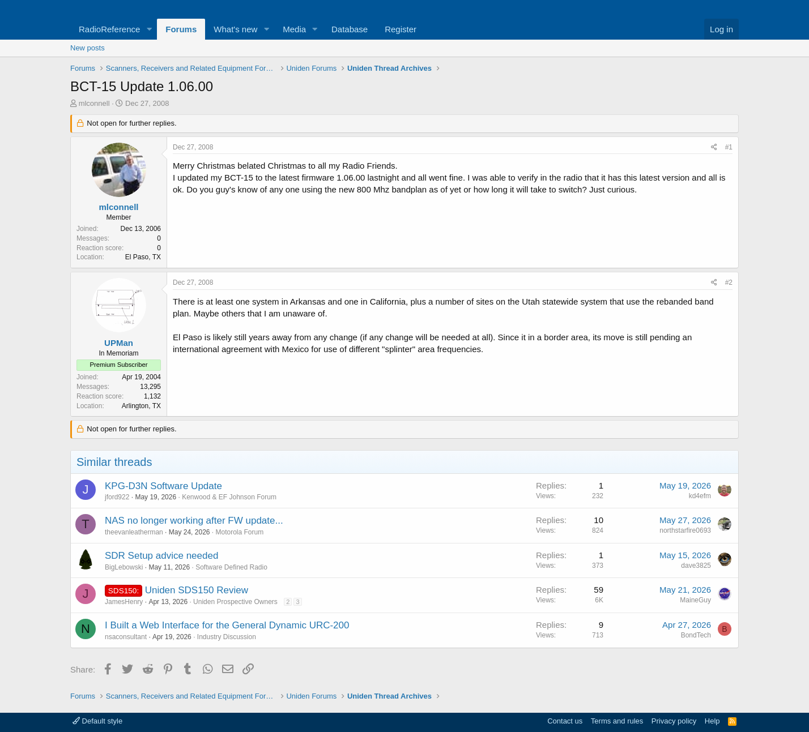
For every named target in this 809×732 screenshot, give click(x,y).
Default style (97, 721)
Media (294, 29)
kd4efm (700, 496)
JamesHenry (124, 602)
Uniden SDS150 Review (196, 590)
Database (349, 29)
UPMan (118, 343)
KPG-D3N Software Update (163, 486)
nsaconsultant (126, 637)
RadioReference (109, 29)
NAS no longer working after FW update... (194, 520)
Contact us (564, 721)
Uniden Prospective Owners (235, 602)
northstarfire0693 (685, 530)
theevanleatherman (134, 532)
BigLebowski (124, 567)
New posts (87, 48)
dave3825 (696, 566)
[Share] (714, 147)
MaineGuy (695, 600)
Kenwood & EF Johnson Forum (229, 497)
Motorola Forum (240, 532)
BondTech (696, 635)
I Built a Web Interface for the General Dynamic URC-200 (227, 625)
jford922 (117, 497)
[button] (149, 29)
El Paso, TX (143, 257)
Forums (181, 29)
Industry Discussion (226, 637)
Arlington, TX (141, 406)
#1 (729, 147)
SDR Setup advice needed (161, 555)
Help (712, 721)
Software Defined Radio (231, 567)
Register (400, 29)
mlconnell (94, 103)
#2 (729, 282)
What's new (235, 29)
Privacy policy (674, 721)
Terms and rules (617, 721)
